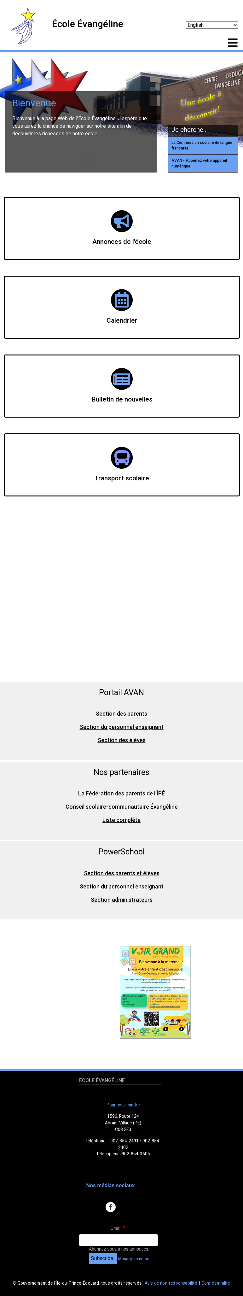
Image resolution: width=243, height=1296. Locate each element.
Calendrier (122, 320)
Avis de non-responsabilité (171, 1283)
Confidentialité (215, 1283)
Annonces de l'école (121, 241)
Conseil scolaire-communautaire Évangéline (122, 806)
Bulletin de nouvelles (122, 399)
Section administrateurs (122, 899)
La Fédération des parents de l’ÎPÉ (121, 793)
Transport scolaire (122, 478)
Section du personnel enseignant (122, 727)
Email (116, 1228)
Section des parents (121, 713)
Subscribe (102, 1258)
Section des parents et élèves (121, 873)
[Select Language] (212, 25)
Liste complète (121, 820)
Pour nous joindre (123, 1104)
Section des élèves (122, 740)
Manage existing (133, 1258)
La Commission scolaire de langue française (201, 145)
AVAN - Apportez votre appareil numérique (199, 163)
